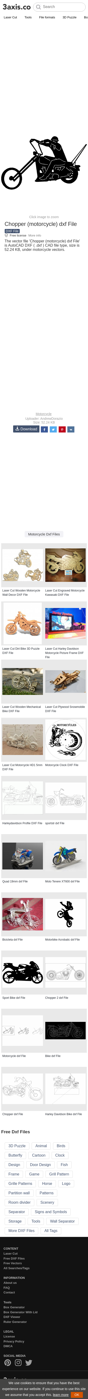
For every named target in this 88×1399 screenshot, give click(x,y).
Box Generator (14, 1307)
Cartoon (39, 1155)
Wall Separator (62, 1221)
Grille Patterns (20, 1184)
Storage (15, 1221)
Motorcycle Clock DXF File (61, 765)
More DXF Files (21, 1231)
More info (34, 235)
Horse (47, 1184)
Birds (61, 1146)
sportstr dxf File (55, 823)
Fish (64, 1165)
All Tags (50, 1231)
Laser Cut (10, 17)
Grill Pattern (59, 1174)
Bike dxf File (53, 1056)
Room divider (19, 1202)
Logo (66, 1184)
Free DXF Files (14, 1258)
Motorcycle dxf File (14, 1056)
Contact (9, 1292)
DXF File (12, 231)
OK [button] (76, 1395)
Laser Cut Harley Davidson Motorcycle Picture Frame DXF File (64, 653)
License (9, 1336)
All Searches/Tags (17, 1268)
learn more (61, 1395)
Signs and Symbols (51, 1212)
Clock (60, 1155)
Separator (16, 1212)
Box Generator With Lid (21, 1312)
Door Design (40, 1165)
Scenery (47, 1202)
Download (26, 429)
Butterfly (15, 1155)
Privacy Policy (14, 1341)
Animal (41, 1146)
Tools (27, 17)
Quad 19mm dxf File (15, 881)
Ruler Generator (15, 1322)
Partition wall (19, 1193)
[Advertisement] (44, 67)
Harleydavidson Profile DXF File (22, 823)
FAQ (7, 1287)
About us (10, 1283)
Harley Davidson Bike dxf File (63, 1114)
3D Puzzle (70, 17)
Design (14, 1165)
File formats (47, 17)
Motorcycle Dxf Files (44, 534)
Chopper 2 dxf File (56, 997)
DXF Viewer (12, 1317)
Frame (13, 1174)
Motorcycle (44, 414)
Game (34, 1174)
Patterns (47, 1193)
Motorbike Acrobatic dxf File (62, 939)
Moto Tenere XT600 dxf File (62, 881)
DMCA (8, 1346)
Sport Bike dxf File (13, 997)
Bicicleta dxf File (12, 939)
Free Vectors (13, 1263)
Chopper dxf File (12, 1114)
